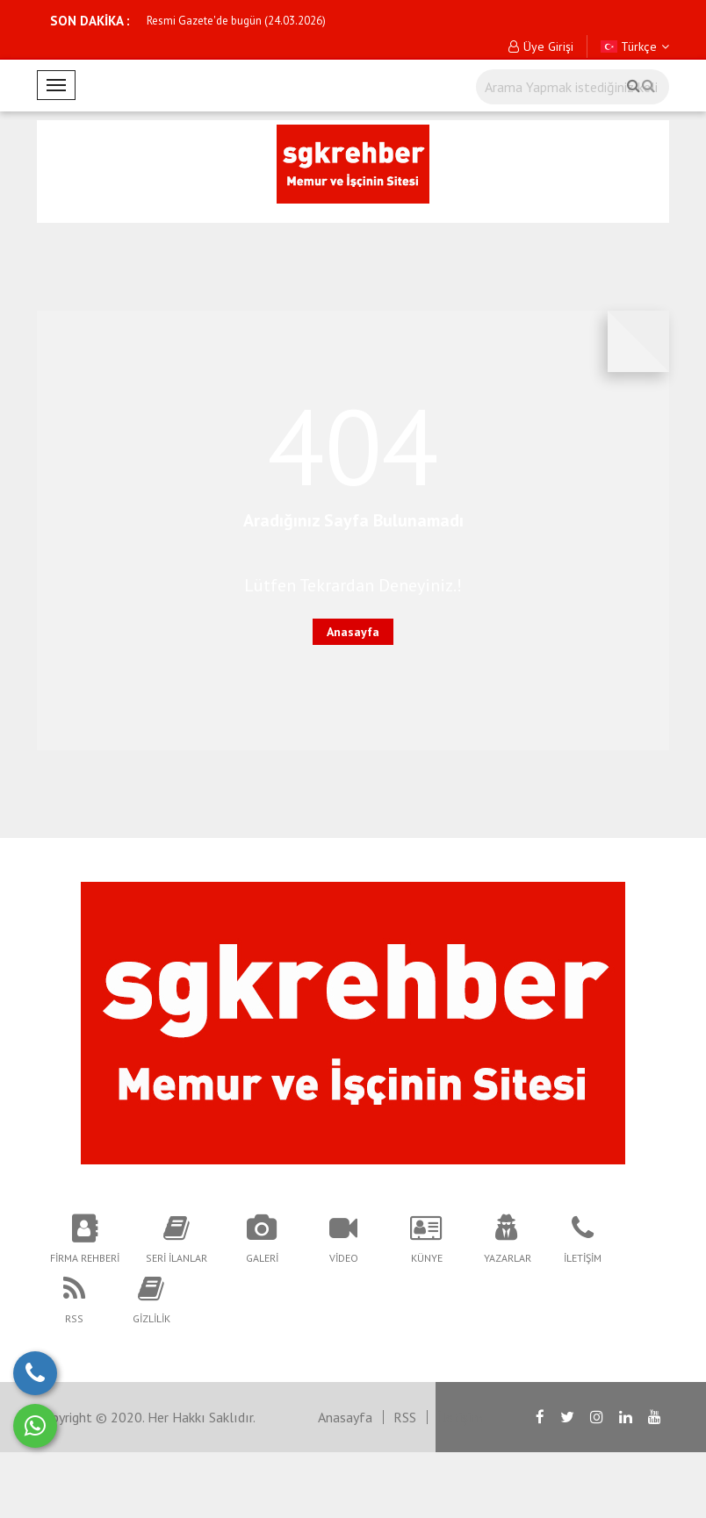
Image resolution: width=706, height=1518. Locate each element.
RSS (404, 1417)
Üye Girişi (540, 46)
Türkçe (635, 46)
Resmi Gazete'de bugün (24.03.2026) (236, 20)
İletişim (459, 1417)
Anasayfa (353, 632)
